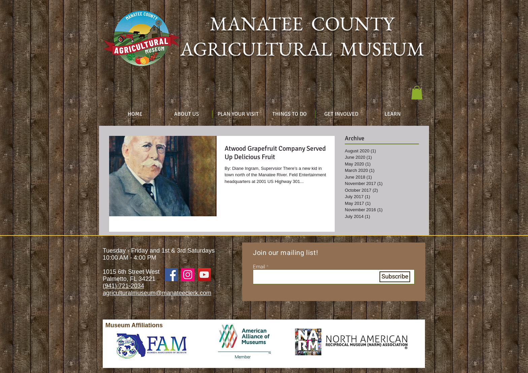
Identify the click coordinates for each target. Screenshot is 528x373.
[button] (417, 93)
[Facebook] (171, 274)
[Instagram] (187, 274)
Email (259, 266)
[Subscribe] (395, 276)
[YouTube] (204, 274)
